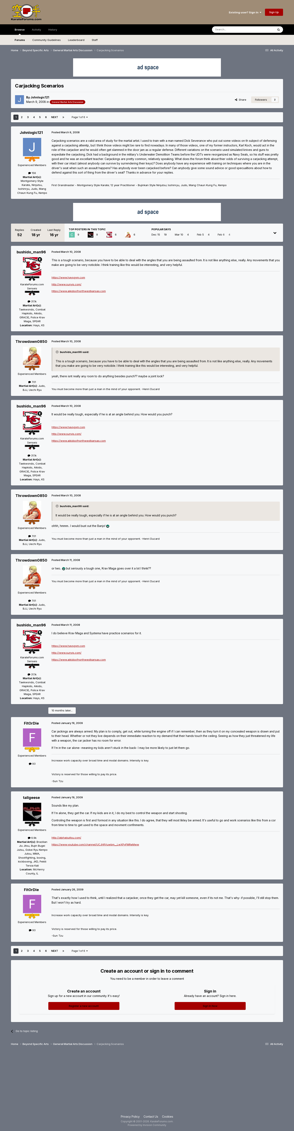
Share (240, 99)
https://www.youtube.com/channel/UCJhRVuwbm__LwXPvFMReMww (95, 844)
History (52, 29)
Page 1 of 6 (80, 117)
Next (54, 117)
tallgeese (31, 797)
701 (32, 382)
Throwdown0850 (31, 341)
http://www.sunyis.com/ (66, 284)
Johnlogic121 (39, 97)
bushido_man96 (31, 252)
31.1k (32, 301)
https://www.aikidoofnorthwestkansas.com (79, 291)
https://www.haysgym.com (68, 277)
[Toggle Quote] (57, 352)
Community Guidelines (46, 40)
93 (32, 763)
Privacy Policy (130, 1116)
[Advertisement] (147, 1082)
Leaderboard (76, 40)
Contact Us (151, 1116)
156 (32, 173)
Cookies (167, 1116)
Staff (95, 40)
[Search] (232, 29)
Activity (36, 29)
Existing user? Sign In (245, 12)
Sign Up (274, 12)
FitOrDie (31, 723)
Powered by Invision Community (147, 1125)
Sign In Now (210, 1005)
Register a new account (84, 1005)
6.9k (32, 837)
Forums (20, 40)
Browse (20, 31)
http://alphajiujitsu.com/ (66, 837)
